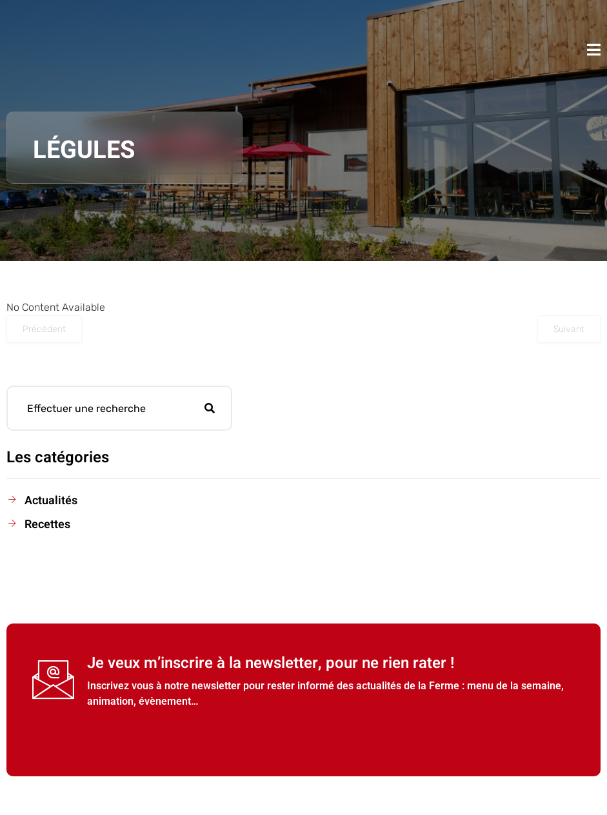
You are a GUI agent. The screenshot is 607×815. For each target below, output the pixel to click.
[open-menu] (594, 49)
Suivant (568, 329)
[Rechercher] (209, 408)
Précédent (44, 329)
